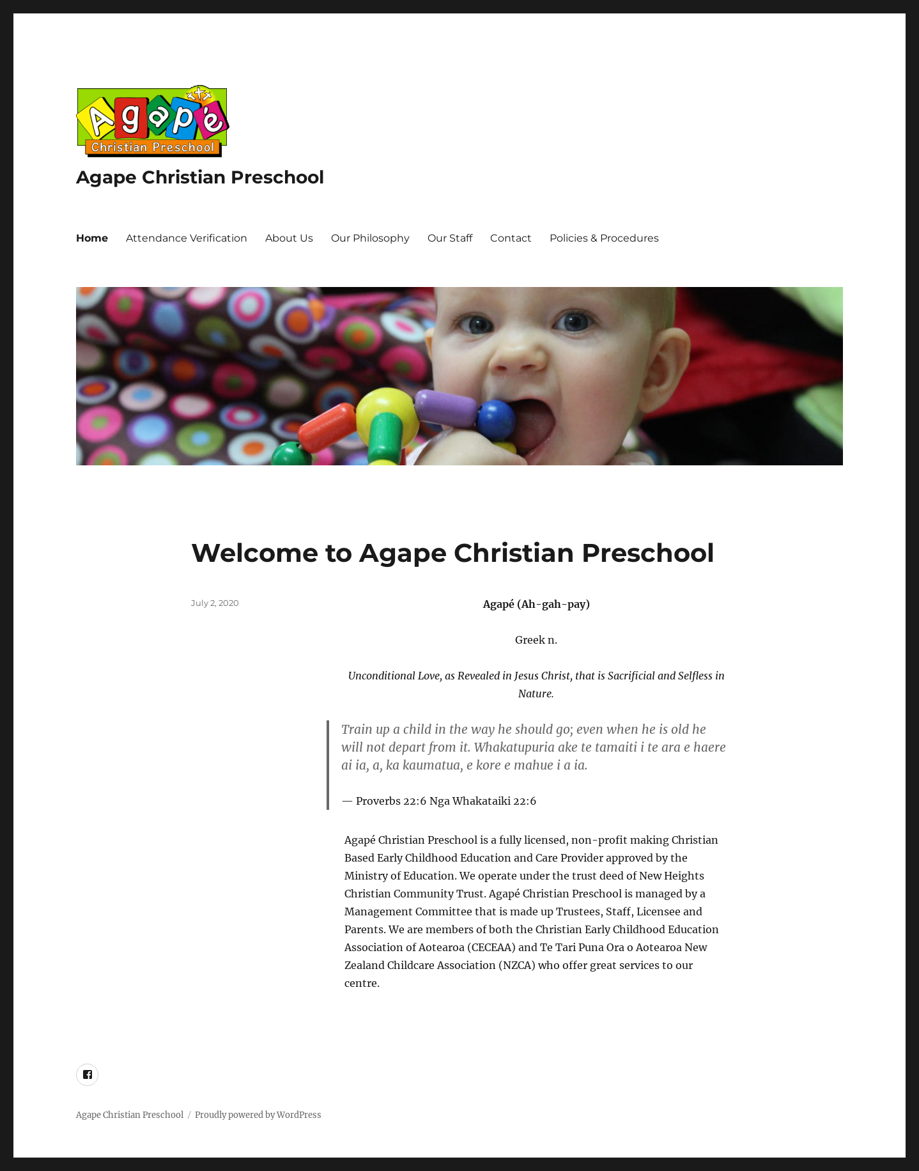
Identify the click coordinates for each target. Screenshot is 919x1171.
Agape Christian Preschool (200, 177)
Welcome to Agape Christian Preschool (452, 552)
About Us (289, 238)
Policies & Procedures (604, 238)
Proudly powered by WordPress (258, 1115)
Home (92, 238)
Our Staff (450, 238)
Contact (511, 238)
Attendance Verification (186, 238)
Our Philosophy (370, 238)
